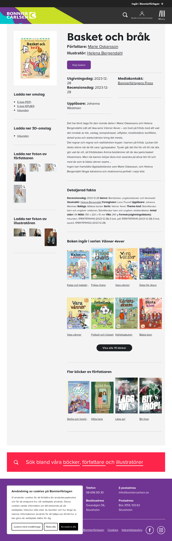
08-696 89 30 (95, 492)
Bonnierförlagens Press (135, 83)
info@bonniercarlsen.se (134, 492)
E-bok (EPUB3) (25, 106)
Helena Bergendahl (105, 53)
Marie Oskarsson (103, 46)
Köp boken (78, 65)
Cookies (113, 530)
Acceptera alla (68, 526)
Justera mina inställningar (27, 526)
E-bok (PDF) (24, 102)
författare (94, 462)
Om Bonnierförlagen (91, 530)
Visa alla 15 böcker (114, 348)
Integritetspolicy (132, 530)
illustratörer (129, 462)
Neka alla (51, 526)
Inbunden (23, 110)
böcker (71, 462)
